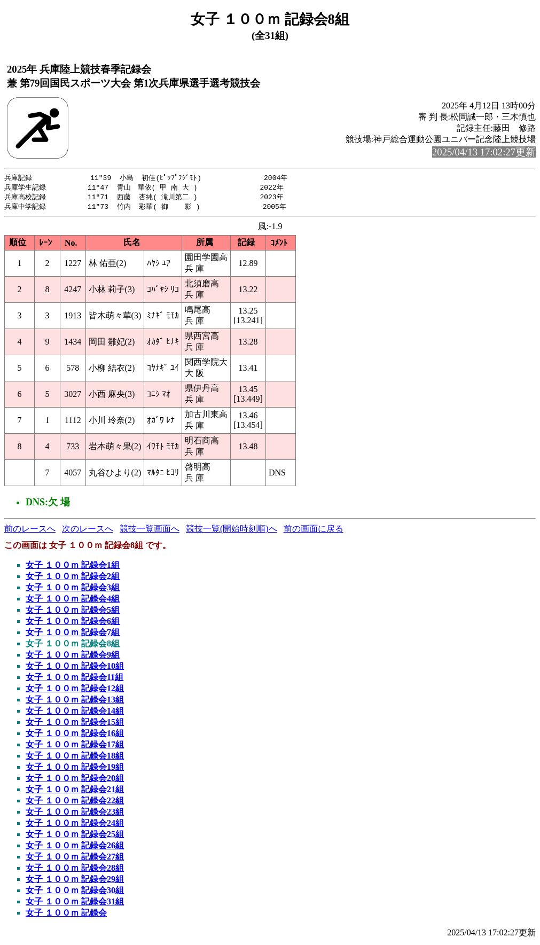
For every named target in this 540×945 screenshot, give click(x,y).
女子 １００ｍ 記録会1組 (73, 567)
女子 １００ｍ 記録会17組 (75, 746)
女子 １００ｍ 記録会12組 (75, 690)
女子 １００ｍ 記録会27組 (75, 858)
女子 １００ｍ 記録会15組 (75, 724)
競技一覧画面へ (149, 530)
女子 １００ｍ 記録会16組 (75, 735)
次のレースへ (87, 530)
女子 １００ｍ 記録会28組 (75, 869)
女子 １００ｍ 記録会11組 (74, 679)
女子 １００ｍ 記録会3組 (73, 589)
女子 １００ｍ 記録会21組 (75, 791)
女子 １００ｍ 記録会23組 (75, 813)
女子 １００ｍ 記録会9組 (73, 656)
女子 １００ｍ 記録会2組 (73, 578)
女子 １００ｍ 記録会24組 (75, 825)
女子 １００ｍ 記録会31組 (75, 903)
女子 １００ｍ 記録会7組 (73, 634)
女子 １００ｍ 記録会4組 (73, 600)
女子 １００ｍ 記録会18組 (75, 757)
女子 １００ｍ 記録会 (66, 914)
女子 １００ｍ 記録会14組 (75, 712)
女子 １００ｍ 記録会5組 (73, 611)
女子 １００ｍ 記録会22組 (75, 802)
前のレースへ (30, 530)
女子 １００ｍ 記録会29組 (75, 881)
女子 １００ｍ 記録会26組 (75, 847)
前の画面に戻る (313, 530)
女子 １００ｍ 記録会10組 (75, 668)
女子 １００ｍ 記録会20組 (75, 780)
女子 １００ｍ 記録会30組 (75, 892)
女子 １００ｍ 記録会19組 (75, 769)
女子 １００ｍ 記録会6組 (73, 623)
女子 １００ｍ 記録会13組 (75, 701)
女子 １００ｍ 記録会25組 (75, 836)
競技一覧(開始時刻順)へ (231, 530)
